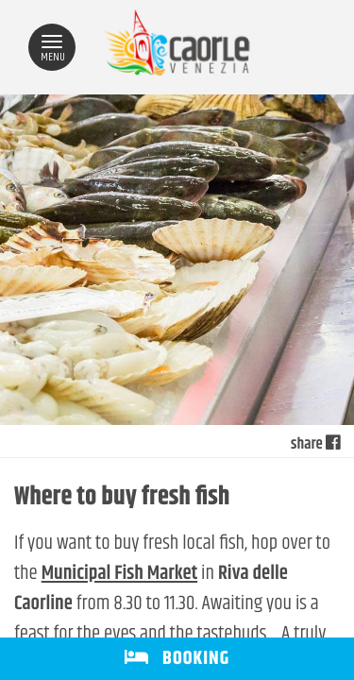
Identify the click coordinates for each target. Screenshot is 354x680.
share (315, 445)
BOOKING (177, 658)
